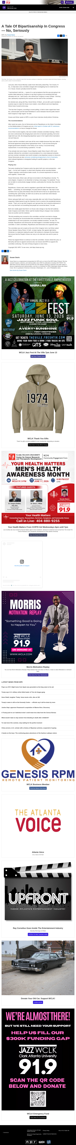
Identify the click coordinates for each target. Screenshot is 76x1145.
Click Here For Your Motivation (38, 675)
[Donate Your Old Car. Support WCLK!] (38, 968)
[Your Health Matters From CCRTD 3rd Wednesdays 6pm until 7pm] (38, 487)
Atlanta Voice (38, 852)
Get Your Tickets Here (38, 356)
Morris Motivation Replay (38, 667)
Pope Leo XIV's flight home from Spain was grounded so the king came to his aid (28, 687)
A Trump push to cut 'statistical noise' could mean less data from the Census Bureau (29, 712)
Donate (70, 2)
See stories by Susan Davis (18, 270)
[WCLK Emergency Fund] (38, 1059)
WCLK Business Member (38, 784)
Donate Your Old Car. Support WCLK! (38, 998)
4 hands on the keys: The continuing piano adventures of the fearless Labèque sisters (29, 733)
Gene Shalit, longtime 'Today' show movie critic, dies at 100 (21, 697)
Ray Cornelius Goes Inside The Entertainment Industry (38, 928)
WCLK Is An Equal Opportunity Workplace (34, 1135)
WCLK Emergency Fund (38, 1114)
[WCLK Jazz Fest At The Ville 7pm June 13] (38, 312)
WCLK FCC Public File (64, 1130)
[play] (4, 7)
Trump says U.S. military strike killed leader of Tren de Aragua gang (23, 692)
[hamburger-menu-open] (3, 2)
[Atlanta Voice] (38, 821)
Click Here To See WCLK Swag (38, 445)
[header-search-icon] (62, 2)
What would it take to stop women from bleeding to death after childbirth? (25, 718)
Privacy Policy (46, 1130)
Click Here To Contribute (38, 1117)
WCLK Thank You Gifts (37, 438)
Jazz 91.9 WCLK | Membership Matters (38, 12)
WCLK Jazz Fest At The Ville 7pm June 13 (38, 352)
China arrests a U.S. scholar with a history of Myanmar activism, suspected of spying (29, 728)
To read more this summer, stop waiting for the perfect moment (22, 723)
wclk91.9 (26, 585)
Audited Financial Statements (49, 1134)
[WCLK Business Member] (38, 760)
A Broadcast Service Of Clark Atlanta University (34, 1131)
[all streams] (74, 8)
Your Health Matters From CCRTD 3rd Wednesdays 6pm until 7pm (38, 527)
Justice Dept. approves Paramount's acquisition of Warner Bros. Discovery (26, 707)
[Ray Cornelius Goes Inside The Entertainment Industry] (38, 893)
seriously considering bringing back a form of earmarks (41, 157)
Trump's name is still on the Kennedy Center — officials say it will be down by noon (28, 702)
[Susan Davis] (5, 259)
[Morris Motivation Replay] (38, 627)
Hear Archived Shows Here (38, 535)
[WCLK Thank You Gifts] (38, 398)
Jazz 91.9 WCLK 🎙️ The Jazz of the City (12, 585)
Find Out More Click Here (38, 788)
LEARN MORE (38, 1002)
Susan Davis (11, 35)
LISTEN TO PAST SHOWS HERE (38, 934)
